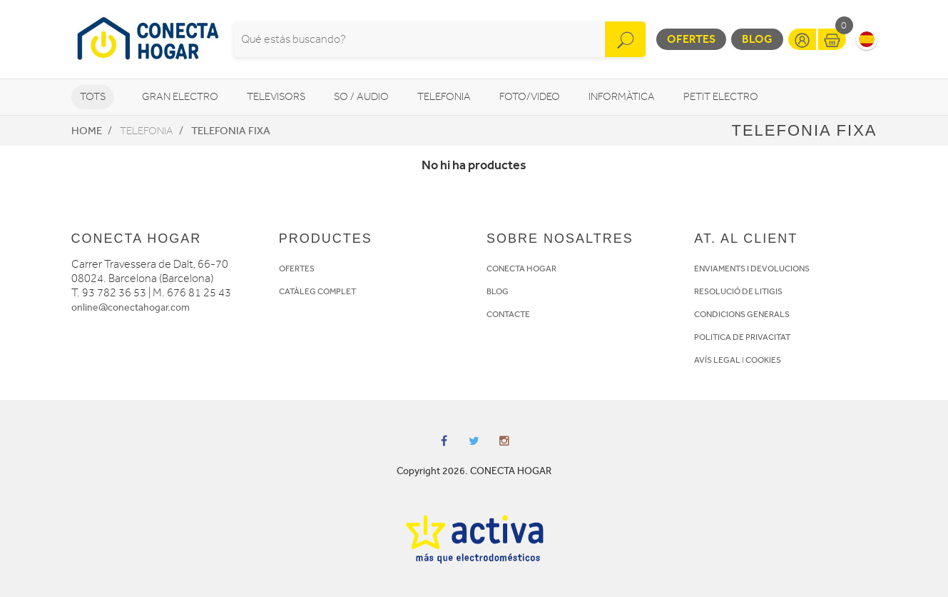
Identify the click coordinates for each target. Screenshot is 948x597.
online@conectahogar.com (130, 307)
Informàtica (621, 97)
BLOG (497, 291)
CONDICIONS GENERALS (742, 314)
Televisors (276, 97)
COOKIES (763, 360)
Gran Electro (180, 97)
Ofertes (691, 39)
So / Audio (361, 97)
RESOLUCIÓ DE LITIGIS (738, 291)
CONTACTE (508, 314)
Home (86, 130)
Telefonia (444, 97)
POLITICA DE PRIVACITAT (742, 337)
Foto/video (529, 97)
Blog (757, 39)
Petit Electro (720, 97)
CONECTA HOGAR (521, 269)
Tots (93, 97)
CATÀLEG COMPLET (317, 291)
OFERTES (297, 269)
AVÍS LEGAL (717, 360)
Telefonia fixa (230, 130)
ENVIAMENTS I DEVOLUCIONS (752, 269)
